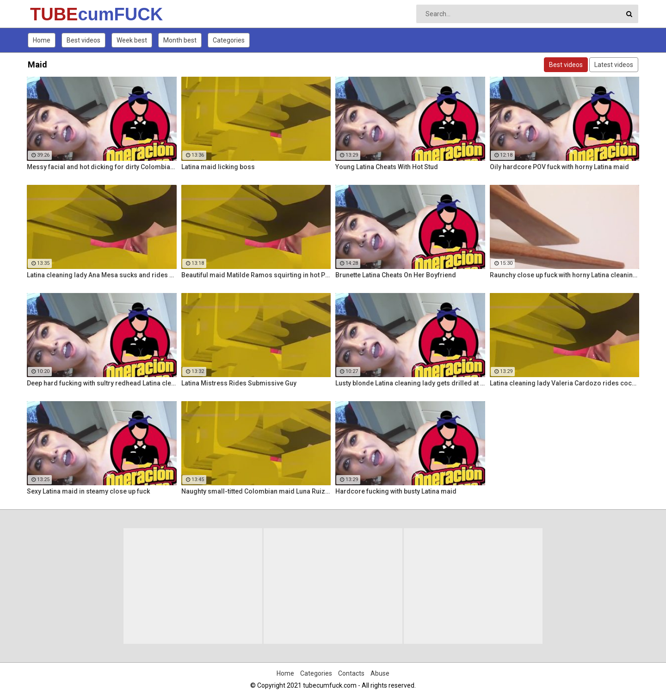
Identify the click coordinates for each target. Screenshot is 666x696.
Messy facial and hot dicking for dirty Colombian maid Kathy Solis (102, 167)
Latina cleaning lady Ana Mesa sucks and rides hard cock (102, 275)
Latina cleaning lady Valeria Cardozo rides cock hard (565, 383)
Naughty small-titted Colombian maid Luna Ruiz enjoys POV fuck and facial (256, 491)
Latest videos (613, 64)
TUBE (54, 14)
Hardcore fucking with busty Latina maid (395, 491)
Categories (229, 40)
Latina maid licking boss (218, 167)
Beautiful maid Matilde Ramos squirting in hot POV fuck (256, 275)
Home (41, 40)
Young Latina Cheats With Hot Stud (386, 167)
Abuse (379, 673)
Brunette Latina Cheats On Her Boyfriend (395, 275)
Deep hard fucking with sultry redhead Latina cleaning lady (102, 383)
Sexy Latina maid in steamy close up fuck (88, 491)
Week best (132, 40)
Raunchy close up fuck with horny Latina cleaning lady (565, 275)
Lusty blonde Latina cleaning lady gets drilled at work (410, 383)
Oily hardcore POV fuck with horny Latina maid (559, 167)
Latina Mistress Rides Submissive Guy (238, 383)
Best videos (83, 40)
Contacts (351, 673)
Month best (180, 40)
